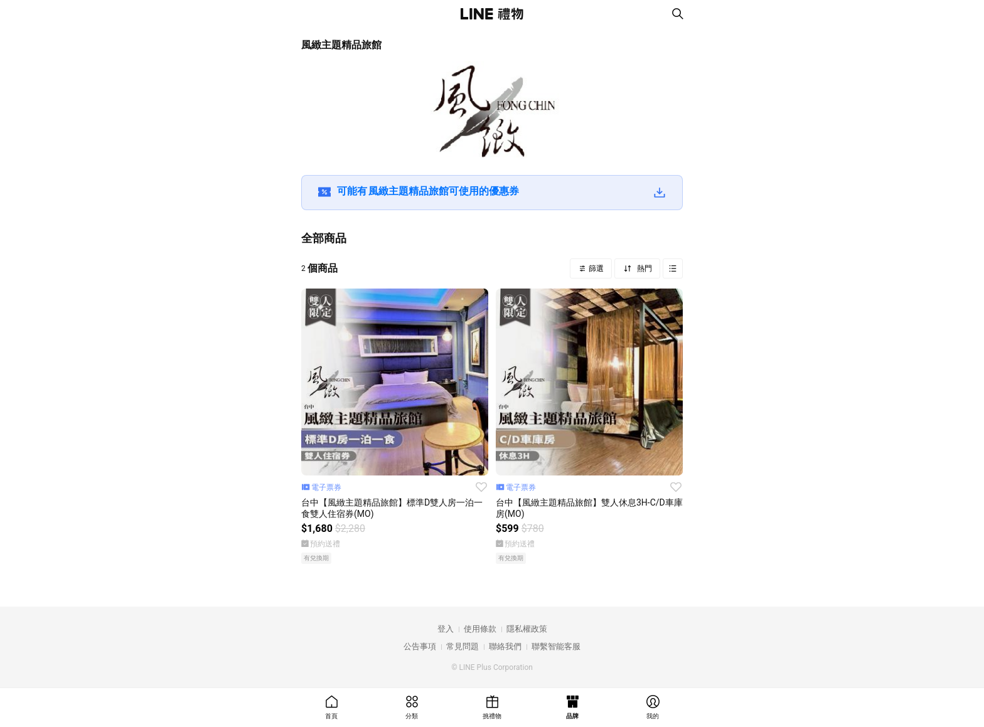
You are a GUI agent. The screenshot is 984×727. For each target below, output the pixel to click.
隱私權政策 (526, 629)
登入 (445, 629)
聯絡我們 (505, 646)
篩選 (595, 268)
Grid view (673, 268)
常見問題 (462, 646)
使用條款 (480, 629)
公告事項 (420, 646)
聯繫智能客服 (556, 646)
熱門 (643, 268)
